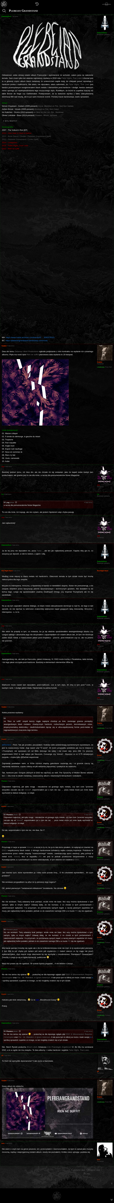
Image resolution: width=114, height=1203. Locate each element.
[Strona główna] (4, 4)
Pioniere (9, 815)
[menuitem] (112, 1183)
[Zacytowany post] (16, 502)
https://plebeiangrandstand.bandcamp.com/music (27, 340)
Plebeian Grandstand (23, 10)
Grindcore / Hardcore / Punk (86, 1171)
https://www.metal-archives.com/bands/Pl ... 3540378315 (30, 337)
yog (7, 502)
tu (92, 977)
